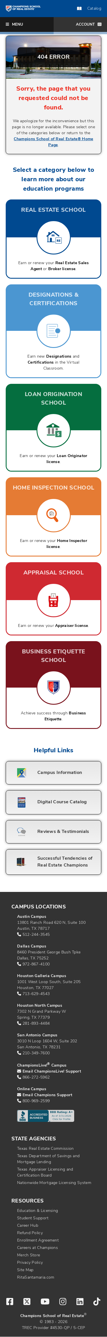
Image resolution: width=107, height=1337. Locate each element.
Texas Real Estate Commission (45, 1149)
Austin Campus (31, 917)
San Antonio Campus (37, 1035)
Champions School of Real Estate (52, 1316)
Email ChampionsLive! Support (52, 1071)
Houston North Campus (39, 1006)
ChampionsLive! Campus (42, 1065)
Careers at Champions (37, 1248)
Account (88, 24)
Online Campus (31, 1089)
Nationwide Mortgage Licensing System (54, 1183)
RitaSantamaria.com (35, 1277)
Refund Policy (30, 1233)
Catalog (89, 9)
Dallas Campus (31, 946)
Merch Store (28, 1255)
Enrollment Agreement (38, 1240)
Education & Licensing (37, 1211)
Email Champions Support (47, 1095)
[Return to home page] (23, 8)
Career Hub (27, 1226)
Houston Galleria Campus (41, 976)
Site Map (25, 1270)
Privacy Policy (30, 1263)
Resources (27, 1201)
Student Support (33, 1218)
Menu (14, 24)
